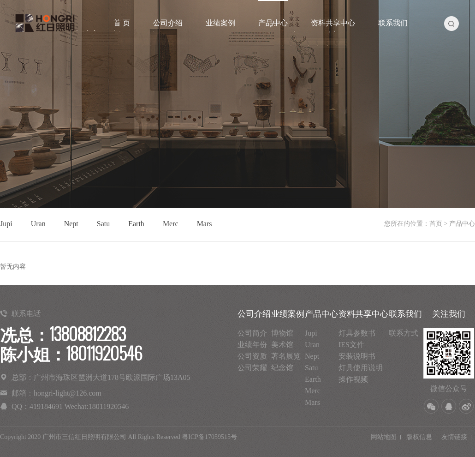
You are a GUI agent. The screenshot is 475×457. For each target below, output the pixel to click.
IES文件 (351, 345)
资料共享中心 (333, 23)
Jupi (6, 224)
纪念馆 (282, 368)
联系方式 (403, 333)
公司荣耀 (252, 368)
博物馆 (282, 333)
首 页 (121, 23)
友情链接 (454, 436)
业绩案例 (220, 23)
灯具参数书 (356, 333)
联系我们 (393, 23)
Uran (38, 224)
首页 (435, 223)
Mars (204, 224)
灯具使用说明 (360, 368)
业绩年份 (252, 345)
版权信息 (419, 436)
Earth (136, 224)
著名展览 (286, 356)
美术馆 (282, 345)
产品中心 (273, 23)
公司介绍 (168, 23)
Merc (170, 224)
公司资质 (252, 356)
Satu (103, 224)
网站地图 (384, 436)
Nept (71, 224)
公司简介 (252, 333)
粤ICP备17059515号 (209, 436)
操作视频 (353, 379)
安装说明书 (356, 356)
